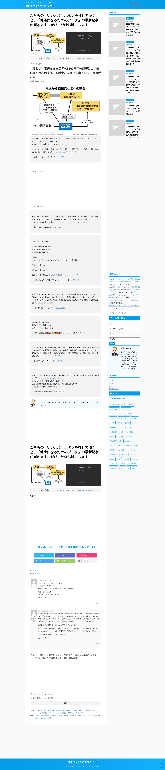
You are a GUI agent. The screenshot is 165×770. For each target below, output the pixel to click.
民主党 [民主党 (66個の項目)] (133, 454)
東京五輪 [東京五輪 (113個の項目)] (122, 450)
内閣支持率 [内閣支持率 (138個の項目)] (113, 427)
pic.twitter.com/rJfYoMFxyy (53, 356)
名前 (32, 685)
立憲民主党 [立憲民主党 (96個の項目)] (113, 463)
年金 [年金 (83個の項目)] (120, 445)
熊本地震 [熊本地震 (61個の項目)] (126, 459)
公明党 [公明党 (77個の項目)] (112, 423)
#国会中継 (51, 275)
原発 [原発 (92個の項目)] (130, 427)
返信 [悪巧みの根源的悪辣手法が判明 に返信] (97, 643)
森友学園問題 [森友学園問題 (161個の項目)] (123, 454)
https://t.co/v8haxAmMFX (44, 303)
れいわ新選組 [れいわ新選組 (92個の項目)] (114, 409)
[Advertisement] (65, 187)
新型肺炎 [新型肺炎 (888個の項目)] (113, 450)
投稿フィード (113, 383)
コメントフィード (115, 386)
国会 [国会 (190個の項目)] (121, 432)
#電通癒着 (58, 275)
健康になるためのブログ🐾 (40, 6)
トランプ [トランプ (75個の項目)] (128, 414)
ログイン (112, 380)
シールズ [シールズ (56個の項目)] (113, 414)
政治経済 (33, 570)
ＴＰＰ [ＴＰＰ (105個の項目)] (135, 468)
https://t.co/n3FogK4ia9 (53, 378)
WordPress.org (114, 389)
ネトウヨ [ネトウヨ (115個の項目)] (113, 418)
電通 (38, 573)
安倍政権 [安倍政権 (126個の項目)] (120, 436)
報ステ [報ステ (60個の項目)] (112, 436)
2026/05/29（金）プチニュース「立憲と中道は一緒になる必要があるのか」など (133, 29)
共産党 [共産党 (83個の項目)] (120, 423)
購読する (114, 393)
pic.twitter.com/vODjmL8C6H (66, 152)
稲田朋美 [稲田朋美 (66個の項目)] (135, 459)
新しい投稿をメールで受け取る (43, 698)
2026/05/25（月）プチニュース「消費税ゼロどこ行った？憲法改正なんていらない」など (133, 132)
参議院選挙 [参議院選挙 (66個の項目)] (113, 432)
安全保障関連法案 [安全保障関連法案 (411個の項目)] (115, 441)
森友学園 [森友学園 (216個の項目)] (113, 454)
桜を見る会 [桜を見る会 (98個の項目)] (131, 450)
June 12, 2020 (59, 157)
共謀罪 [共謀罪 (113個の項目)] (127, 423)
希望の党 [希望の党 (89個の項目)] (113, 445)
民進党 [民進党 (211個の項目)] (112, 459)
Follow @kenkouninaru (85, 58)
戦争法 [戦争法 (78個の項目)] (136, 445)
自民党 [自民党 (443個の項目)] (122, 463)
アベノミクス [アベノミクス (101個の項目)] (126, 409)
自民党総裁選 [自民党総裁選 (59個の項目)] (132, 463)
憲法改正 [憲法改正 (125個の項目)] (128, 445)
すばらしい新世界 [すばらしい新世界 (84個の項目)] (127, 405)
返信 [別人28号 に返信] (97, 603)
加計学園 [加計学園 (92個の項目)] (123, 427)
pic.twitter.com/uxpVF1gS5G (73, 275)
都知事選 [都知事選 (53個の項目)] (113, 468)
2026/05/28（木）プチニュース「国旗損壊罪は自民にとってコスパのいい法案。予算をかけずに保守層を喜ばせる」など (133, 56)
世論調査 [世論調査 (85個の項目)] (135, 418)
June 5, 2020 (57, 227)
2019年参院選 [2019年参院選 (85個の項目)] (114, 405)
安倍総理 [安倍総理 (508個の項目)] (129, 436)
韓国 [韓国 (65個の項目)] (120, 468)
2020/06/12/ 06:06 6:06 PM (46, 580)
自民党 (34, 573)
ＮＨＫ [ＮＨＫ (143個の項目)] (127, 468)
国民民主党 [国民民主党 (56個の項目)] (130, 432)
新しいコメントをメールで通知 (43, 694)
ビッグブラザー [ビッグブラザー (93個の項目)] (124, 418)
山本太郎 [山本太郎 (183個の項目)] (127, 441)
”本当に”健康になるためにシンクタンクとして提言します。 (82, 766)
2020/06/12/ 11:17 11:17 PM (46, 611)
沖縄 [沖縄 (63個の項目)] (119, 459)
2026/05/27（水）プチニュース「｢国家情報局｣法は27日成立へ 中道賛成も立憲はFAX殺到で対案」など (133, 85)
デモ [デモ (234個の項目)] (120, 414)
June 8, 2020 (59, 392)
